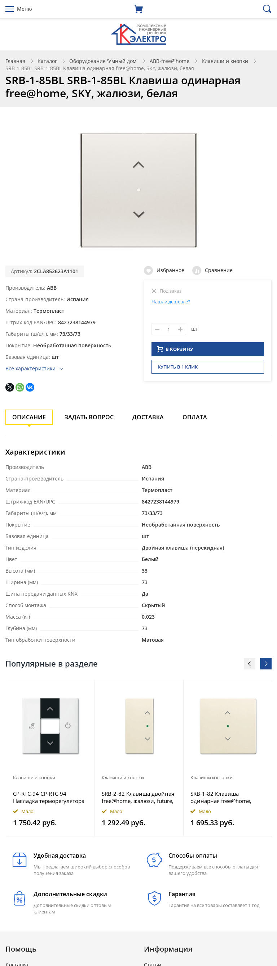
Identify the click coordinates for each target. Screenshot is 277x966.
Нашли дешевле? (170, 301)
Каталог (47, 61)
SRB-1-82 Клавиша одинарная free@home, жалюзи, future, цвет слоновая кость (220, 797)
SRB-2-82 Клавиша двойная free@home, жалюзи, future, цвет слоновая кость (138, 797)
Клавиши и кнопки (225, 61)
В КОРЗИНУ (175, 351)
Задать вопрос (89, 417)
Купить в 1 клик (178, 369)
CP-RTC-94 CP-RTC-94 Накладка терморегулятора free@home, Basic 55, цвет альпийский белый (48, 797)
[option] (50, 758)
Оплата (195, 417)
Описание (29, 417)
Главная (15, 61)
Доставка (148, 417)
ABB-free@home (169, 61)
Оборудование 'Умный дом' (103, 61)
